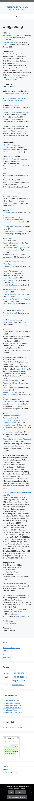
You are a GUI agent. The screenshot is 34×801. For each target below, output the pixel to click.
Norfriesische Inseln (10, 196)
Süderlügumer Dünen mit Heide (14, 427)
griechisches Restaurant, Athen (14, 290)
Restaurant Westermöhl (11, 254)
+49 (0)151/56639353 (19, 677)
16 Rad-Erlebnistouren (11, 94)
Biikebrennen (7, 108)
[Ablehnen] (32, 793)
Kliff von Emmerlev (9, 187)
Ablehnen (20, 792)
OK (11, 792)
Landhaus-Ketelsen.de (11, 701)
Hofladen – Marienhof (10, 394)
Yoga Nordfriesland (10, 313)
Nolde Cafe (7, 278)
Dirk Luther (7, 280)
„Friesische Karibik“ (10, 150)
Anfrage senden (18, 685)
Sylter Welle (7, 145)
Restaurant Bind (8, 266)
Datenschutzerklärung (17, 797)
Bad (4, 654)
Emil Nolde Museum (10, 212)
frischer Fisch (20, 369)
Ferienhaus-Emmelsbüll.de (12, 712)
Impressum (7, 769)
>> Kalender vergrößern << (12, 727)
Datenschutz (7, 766)
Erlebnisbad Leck (9, 152)
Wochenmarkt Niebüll (10, 380)
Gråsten (5, 44)
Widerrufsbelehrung (10, 772)
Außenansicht (8, 657)
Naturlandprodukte (10, 392)
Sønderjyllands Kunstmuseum (13, 226)
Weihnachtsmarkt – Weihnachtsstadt (16, 112)
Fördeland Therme (9, 147)
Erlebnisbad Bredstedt (11, 159)
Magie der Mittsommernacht (13, 131)
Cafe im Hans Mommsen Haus (14, 262)
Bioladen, (6, 399)
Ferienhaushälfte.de (10, 710)
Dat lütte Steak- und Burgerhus (14, 248)
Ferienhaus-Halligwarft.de (12, 708)
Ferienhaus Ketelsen (17, 6)
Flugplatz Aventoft (9, 623)
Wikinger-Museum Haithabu (13, 231)
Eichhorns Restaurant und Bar (13, 243)
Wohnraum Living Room (11, 648)
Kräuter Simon (8, 388)
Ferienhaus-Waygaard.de (12, 705)
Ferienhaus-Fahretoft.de (11, 703)
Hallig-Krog (7, 273)
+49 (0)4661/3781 (18, 673)
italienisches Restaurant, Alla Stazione (16, 299)
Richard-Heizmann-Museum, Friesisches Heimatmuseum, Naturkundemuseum (13, 219)
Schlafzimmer (8, 651)
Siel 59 (5, 240)
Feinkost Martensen (10, 402)
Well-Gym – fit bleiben (10, 322)
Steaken (6, 271)
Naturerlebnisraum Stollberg (13, 425)
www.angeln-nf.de (22, 616)
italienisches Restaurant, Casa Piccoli (16, 294)
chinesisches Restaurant (11, 285)
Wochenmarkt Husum (10, 383)
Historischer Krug (9, 304)
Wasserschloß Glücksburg (12, 42)
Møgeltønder (7, 35)
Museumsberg (8, 234)
